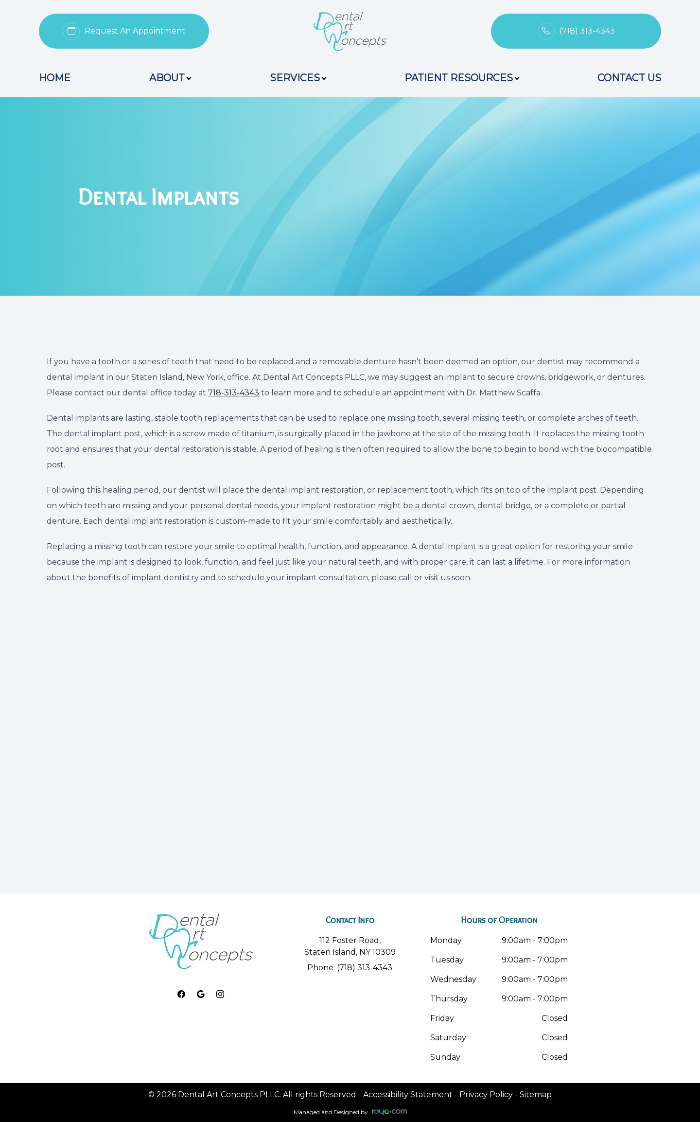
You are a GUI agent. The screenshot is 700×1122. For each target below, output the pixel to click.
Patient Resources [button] (461, 78)
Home (54, 78)
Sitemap (536, 1094)
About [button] (170, 78)
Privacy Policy (486, 1094)
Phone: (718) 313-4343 (349, 967)
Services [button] (298, 78)
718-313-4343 (233, 392)
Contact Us (629, 78)
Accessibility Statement (408, 1094)
